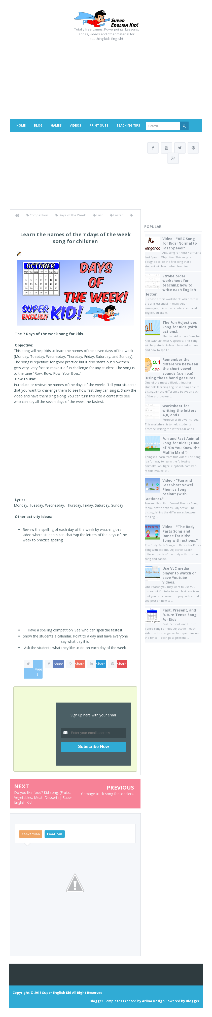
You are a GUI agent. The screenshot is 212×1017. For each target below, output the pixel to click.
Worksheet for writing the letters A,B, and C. (179, 411)
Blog (38, 125)
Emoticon (54, 834)
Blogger (192, 1001)
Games (56, 125)
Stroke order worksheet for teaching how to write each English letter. (171, 285)
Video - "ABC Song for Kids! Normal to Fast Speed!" (179, 244)
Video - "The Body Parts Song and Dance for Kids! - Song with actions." (180, 534)
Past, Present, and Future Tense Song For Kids (179, 615)
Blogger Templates (106, 1001)
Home (21, 125)
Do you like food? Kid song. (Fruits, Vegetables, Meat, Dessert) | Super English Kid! (43, 797)
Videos (75, 125)
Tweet (37, 672)
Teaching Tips (128, 125)
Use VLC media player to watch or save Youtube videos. (179, 575)
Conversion (31, 834)
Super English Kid (56, 992)
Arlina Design (153, 1001)
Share (58, 663)
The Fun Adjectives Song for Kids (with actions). (179, 327)
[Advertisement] (106, 78)
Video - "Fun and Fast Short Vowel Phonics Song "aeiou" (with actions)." (169, 490)
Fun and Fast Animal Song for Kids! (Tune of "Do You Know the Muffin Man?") (181, 446)
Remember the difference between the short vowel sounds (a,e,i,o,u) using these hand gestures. (172, 369)
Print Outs (98, 125)
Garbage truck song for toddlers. (107, 793)
